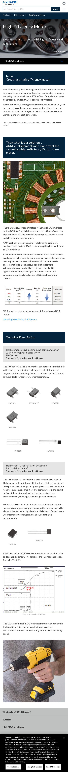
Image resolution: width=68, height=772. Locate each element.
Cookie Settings (13, 767)
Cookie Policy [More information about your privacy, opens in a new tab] (20, 762)
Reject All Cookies (53, 767)
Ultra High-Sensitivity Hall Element (20, 319)
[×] (64, 737)
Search (55, 9)
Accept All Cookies (35, 767)
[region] (34, 753)
